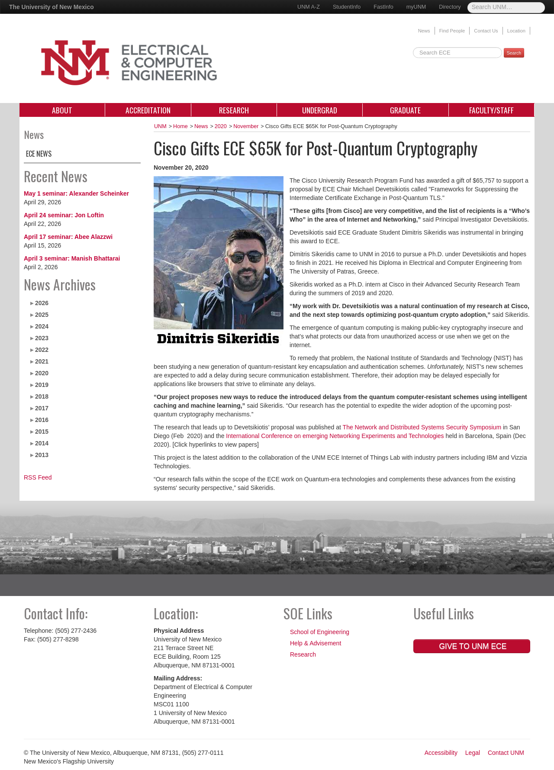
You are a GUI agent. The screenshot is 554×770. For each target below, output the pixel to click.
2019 (41, 384)
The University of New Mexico (51, 6)
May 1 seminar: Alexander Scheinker (76, 193)
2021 (41, 361)
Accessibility (441, 752)
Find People (452, 30)
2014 (41, 443)
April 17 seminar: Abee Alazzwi (68, 236)
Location (516, 30)
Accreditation (148, 110)
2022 (41, 349)
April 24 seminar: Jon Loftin (64, 215)
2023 (41, 338)
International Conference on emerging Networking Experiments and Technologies (335, 435)
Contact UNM (506, 752)
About (62, 110)
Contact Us (486, 30)
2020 (41, 373)
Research (234, 110)
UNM (160, 126)
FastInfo (383, 7)
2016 (41, 419)
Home (180, 126)
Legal (472, 752)
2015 (41, 431)
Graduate (405, 110)
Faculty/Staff (491, 110)
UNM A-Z (308, 7)
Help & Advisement (315, 643)
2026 (41, 303)
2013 (41, 454)
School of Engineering (319, 631)
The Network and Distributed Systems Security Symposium (422, 427)
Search (514, 52)
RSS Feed (38, 477)
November (245, 126)
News (424, 30)
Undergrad (319, 110)
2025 (41, 314)
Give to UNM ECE (472, 646)
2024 (41, 326)
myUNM (416, 7)
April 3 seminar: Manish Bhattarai (72, 258)
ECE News (39, 153)
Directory (450, 7)
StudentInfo (347, 7)
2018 (41, 396)
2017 (41, 408)
